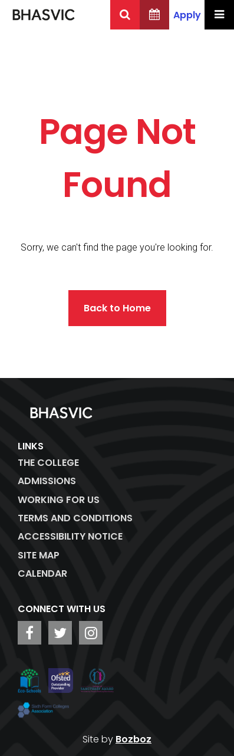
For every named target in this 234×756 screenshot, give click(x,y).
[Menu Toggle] (219, 14)
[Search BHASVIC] (125, 14)
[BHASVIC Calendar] (154, 14)
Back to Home (117, 308)
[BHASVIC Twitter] (60, 633)
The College (48, 462)
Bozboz (133, 739)
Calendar (42, 573)
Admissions (47, 481)
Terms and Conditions (75, 518)
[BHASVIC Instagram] (91, 633)
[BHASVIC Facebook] (29, 633)
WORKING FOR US (59, 500)
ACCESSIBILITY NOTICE (70, 536)
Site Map (39, 555)
